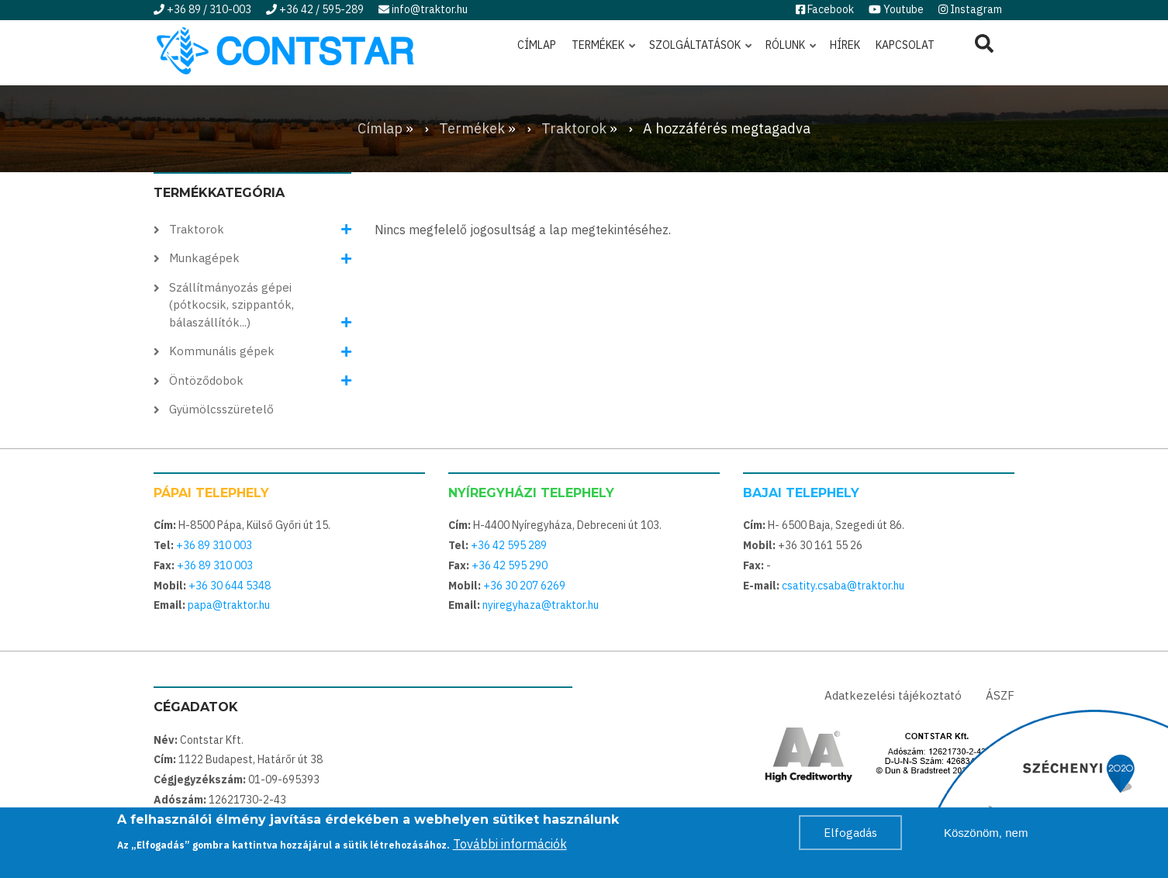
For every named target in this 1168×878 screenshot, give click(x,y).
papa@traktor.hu (229, 605)
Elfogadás (850, 834)
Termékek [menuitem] (605, 52)
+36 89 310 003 (214, 545)
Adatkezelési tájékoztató (893, 695)
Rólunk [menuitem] (791, 52)
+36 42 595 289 (509, 545)
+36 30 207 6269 (524, 586)
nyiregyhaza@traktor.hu (540, 605)
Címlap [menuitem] (536, 45)
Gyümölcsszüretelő (221, 409)
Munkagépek (204, 258)
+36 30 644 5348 (229, 586)
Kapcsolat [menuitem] (905, 45)
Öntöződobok (206, 380)
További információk (510, 845)
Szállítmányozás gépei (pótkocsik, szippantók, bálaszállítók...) (231, 305)
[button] (346, 230)
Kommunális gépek (222, 351)
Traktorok (196, 229)
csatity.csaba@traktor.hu (843, 586)
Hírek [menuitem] (845, 45)
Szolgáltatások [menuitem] (701, 52)
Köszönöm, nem (986, 834)
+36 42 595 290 (510, 565)
